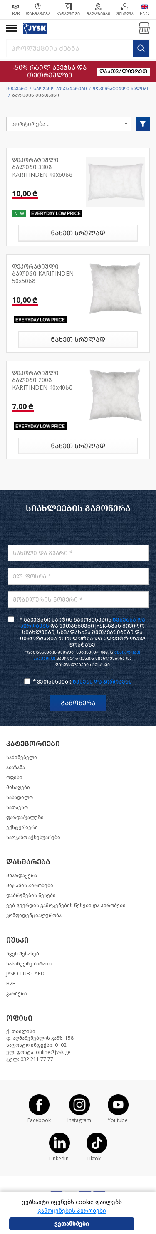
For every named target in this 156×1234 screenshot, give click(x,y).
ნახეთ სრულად (78, 233)
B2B (11, 984)
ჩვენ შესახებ (22, 954)
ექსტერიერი (22, 827)
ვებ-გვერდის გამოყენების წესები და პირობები (66, 905)
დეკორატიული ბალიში (121, 88)
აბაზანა (15, 767)
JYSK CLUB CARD (25, 974)
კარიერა (16, 994)
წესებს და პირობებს (102, 682)
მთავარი (16, 88)
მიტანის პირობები (29, 885)
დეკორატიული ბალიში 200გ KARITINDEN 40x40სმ (42, 380)
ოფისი (14, 777)
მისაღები (18, 787)
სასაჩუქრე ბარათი (29, 964)
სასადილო (19, 797)
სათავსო (17, 807)
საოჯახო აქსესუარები (60, 88)
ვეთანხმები (71, 1223)
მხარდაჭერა (21, 876)
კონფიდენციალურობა (34, 915)
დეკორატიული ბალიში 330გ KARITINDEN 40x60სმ (42, 167)
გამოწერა (78, 703)
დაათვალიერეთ (123, 71)
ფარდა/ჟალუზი (25, 817)
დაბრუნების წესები (31, 895)
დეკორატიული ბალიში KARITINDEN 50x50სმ (43, 274)
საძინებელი (21, 757)
